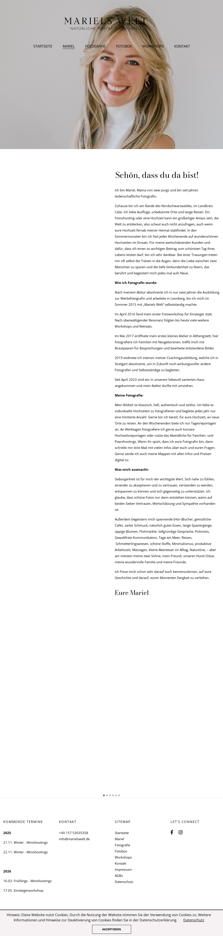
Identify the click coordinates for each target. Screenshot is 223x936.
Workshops (153, 46)
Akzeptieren (111, 929)
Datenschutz (124, 881)
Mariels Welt (111, 24)
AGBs (119, 875)
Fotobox (124, 46)
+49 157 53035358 (73, 833)
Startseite (42, 46)
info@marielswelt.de (74, 839)
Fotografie (95, 46)
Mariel (119, 839)
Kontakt (182, 46)
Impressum (123, 869)
